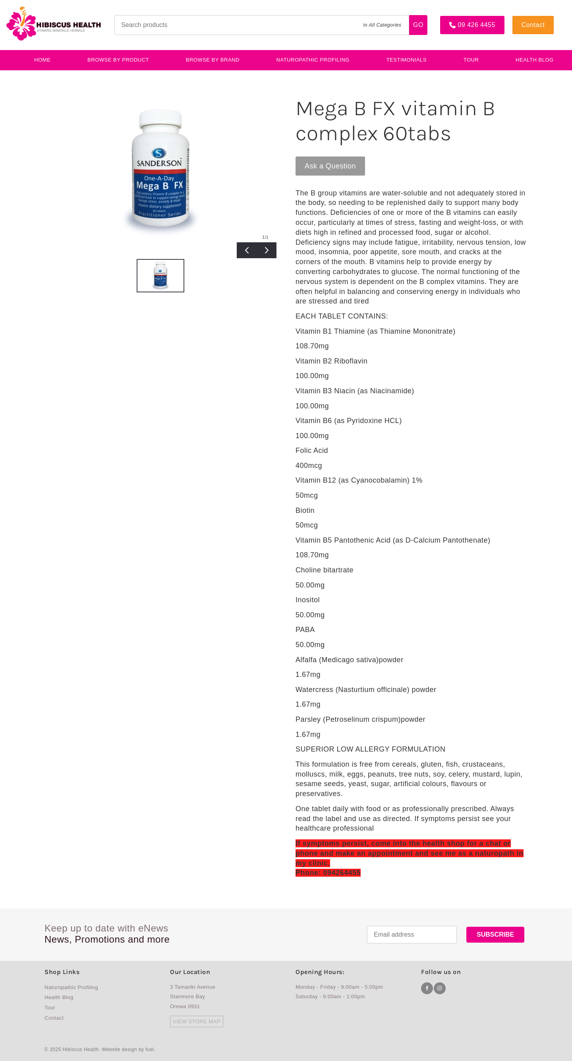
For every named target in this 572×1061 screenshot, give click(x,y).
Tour (471, 60)
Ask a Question (321, 160)
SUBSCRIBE (495, 934)
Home (42, 60)
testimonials (406, 60)
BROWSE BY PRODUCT (118, 60)
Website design (119, 1049)
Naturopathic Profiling (313, 60)
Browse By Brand (213, 60)
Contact (524, 19)
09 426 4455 (458, 19)
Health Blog (58, 997)
